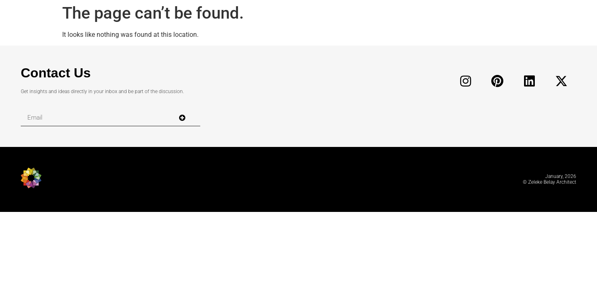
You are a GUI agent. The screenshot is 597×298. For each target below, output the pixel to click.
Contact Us (56, 72)
